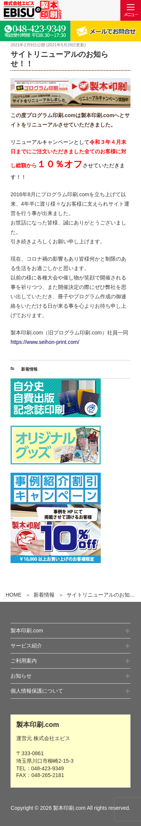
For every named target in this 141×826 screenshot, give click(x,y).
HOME (13, 595)
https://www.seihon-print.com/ (45, 342)
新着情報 (44, 595)
